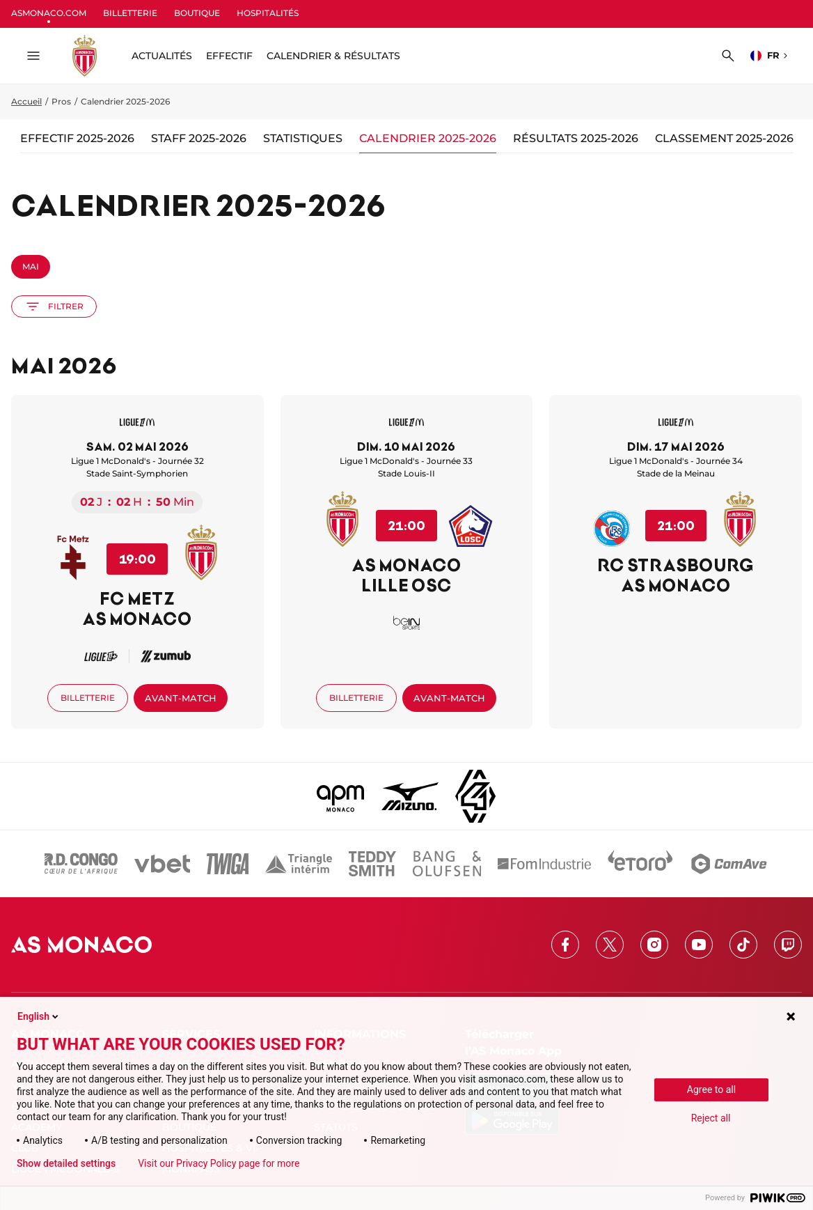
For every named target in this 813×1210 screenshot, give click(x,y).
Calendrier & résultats (333, 55)
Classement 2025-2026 (724, 138)
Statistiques (302, 138)
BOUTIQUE (197, 13)
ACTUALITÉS (162, 55)
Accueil (26, 101)
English (39, 1016)
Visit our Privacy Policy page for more (218, 1163)
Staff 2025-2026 (198, 138)
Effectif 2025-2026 (77, 138)
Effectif (229, 55)
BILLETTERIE (130, 13)
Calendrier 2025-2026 (427, 138)
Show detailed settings (66, 1163)
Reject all (711, 1118)
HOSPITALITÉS (268, 13)
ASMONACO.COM (48, 13)
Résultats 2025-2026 (575, 138)
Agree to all (711, 1089)
